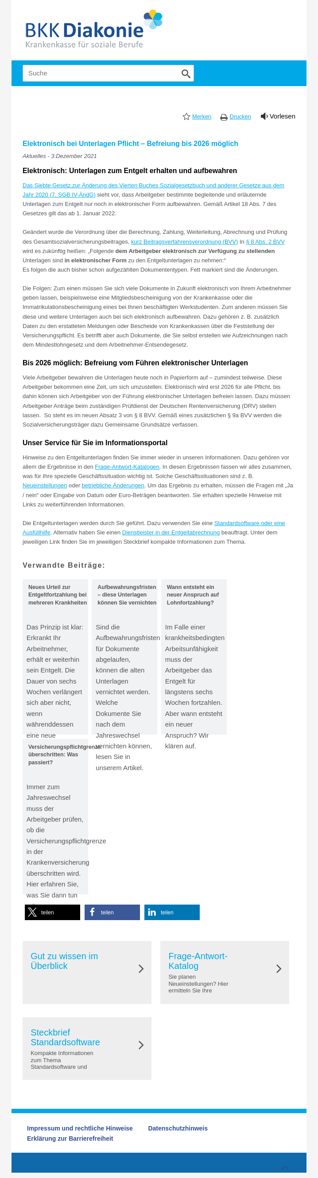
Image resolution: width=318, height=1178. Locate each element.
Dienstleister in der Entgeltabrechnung (171, 532)
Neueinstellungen (45, 485)
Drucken (240, 116)
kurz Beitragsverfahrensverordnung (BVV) (184, 241)
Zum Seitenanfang (284, 1165)
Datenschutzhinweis (178, 1128)
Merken (201, 116)
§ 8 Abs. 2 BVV (265, 241)
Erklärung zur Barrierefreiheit (70, 1138)
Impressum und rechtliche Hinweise (80, 1128)
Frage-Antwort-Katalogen (127, 466)
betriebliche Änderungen (113, 485)
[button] (52, 912)
